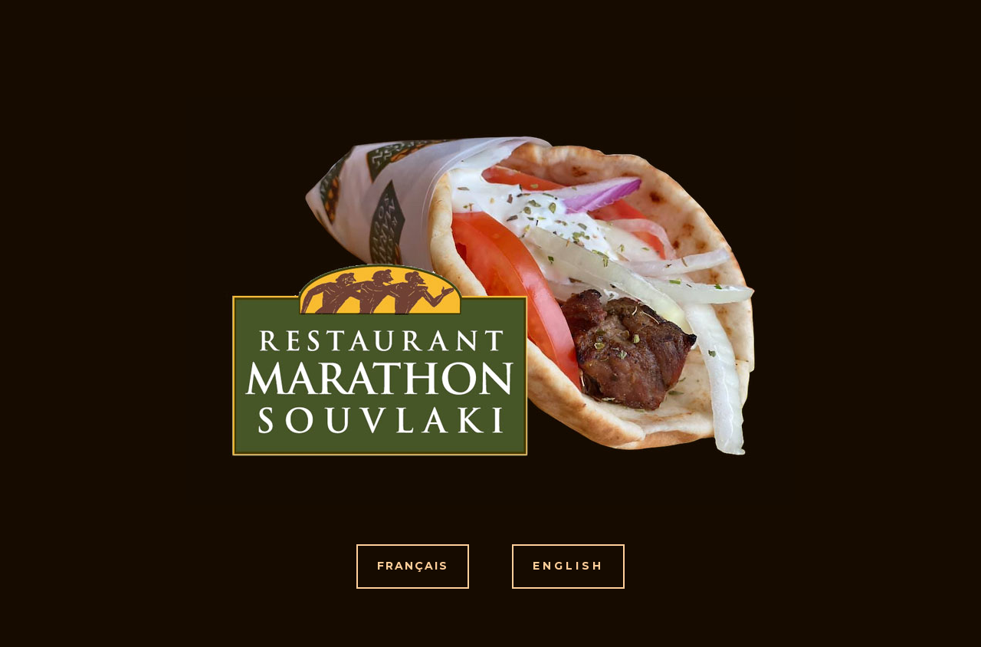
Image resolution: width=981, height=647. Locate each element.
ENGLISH (568, 566)
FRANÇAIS (412, 566)
